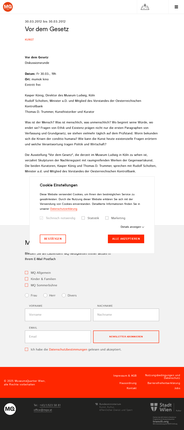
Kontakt (132, 388)
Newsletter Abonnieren (126, 336)
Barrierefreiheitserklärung (164, 383)
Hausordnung (128, 383)
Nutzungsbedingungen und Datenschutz (162, 376)
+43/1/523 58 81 (50, 405)
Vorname (36, 306)
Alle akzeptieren (126, 239)
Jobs (177, 388)
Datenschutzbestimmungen (68, 349)
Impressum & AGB (125, 375)
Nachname (105, 306)
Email (33, 328)
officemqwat (43, 410)
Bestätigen (53, 239)
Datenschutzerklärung (63, 209)
